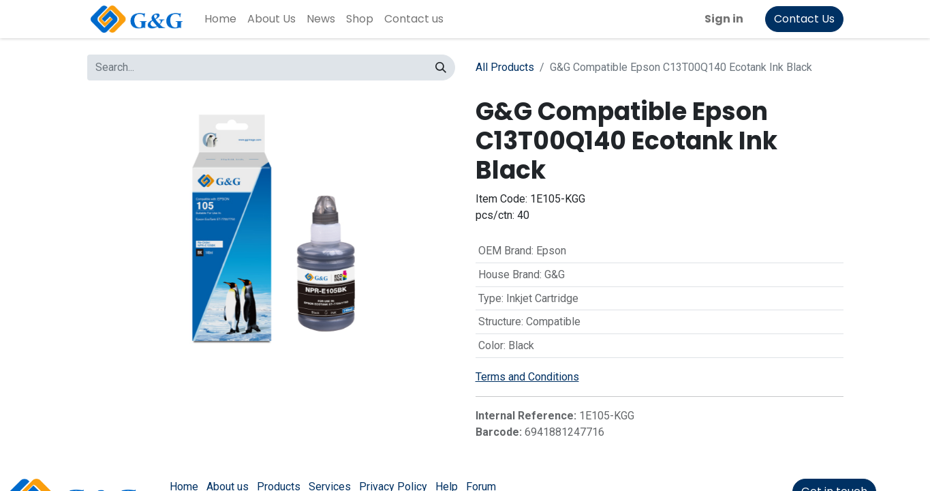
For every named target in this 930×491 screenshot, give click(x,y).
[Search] (441, 67)
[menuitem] (220, 19)
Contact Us (804, 19)
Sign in (723, 19)
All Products (505, 67)
